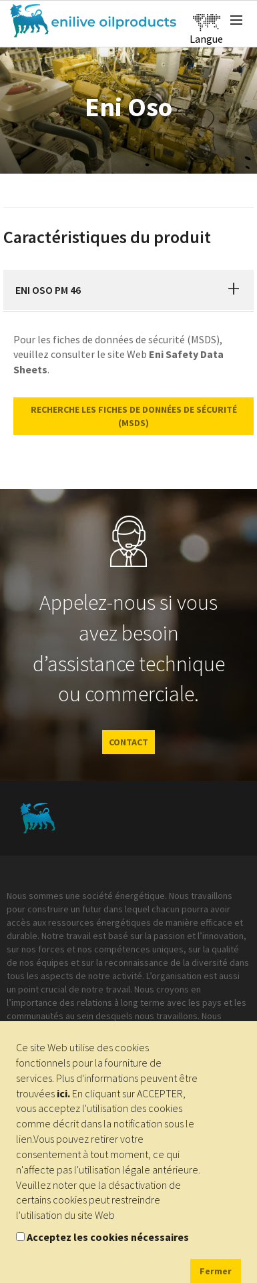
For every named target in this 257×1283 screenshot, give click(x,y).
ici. (63, 1093)
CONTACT (128, 742)
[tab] (128, 290)
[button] (234, 290)
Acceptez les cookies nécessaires (108, 1237)
